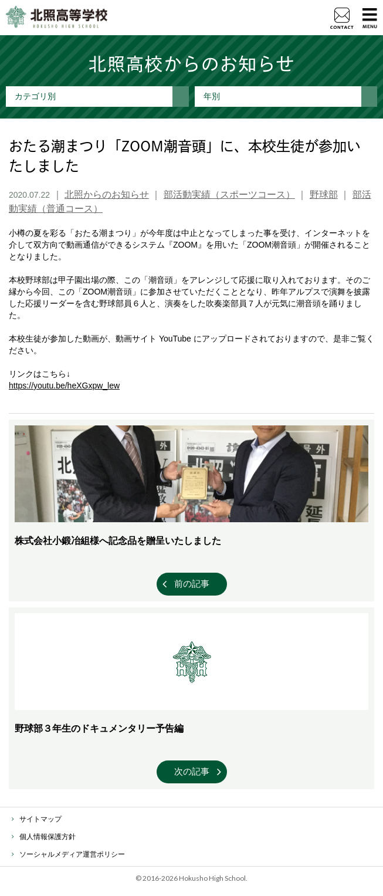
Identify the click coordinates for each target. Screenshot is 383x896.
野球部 (324, 195)
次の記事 (191, 771)
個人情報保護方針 (47, 837)
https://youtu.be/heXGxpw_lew (64, 385)
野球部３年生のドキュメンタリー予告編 (99, 728)
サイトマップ (40, 819)
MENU (369, 18)
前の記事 (191, 584)
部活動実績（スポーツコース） (229, 195)
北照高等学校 (56, 17)
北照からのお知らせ (107, 195)
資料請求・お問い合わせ (342, 18)
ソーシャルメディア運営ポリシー (72, 854)
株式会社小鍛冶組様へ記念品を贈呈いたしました (118, 541)
